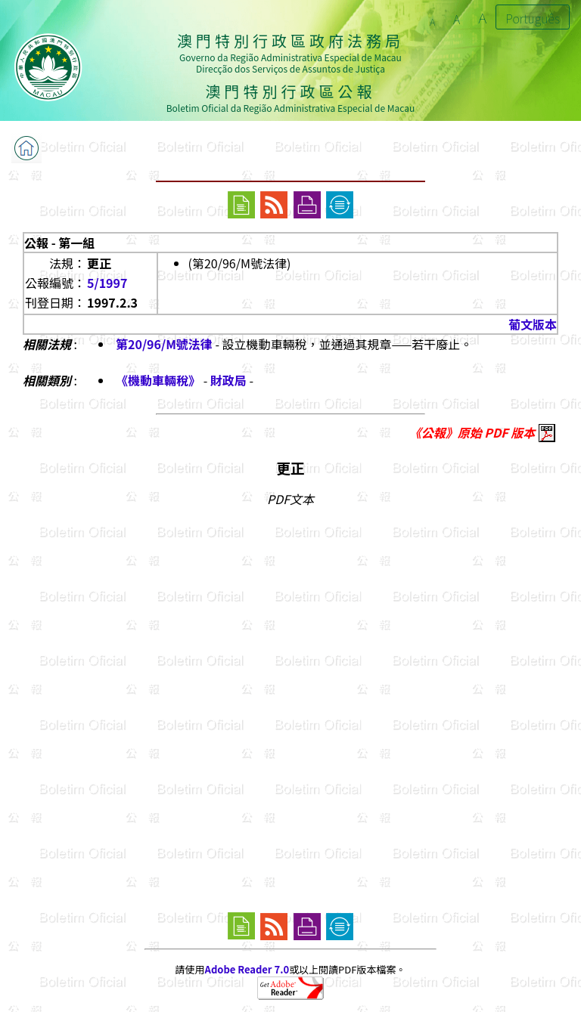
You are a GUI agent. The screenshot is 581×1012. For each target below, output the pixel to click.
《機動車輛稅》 (160, 380)
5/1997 (107, 283)
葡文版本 (532, 324)
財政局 (228, 380)
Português (532, 18)
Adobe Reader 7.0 (247, 969)
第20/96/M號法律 (164, 344)
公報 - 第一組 (59, 243)
